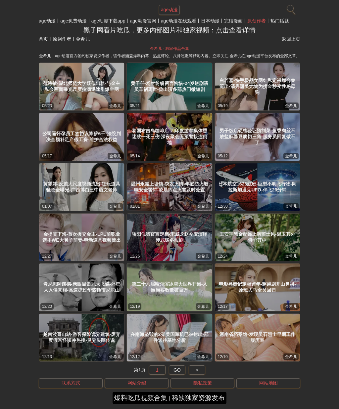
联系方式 (71, 383)
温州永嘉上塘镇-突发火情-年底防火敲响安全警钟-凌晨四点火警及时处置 (169, 186)
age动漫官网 (143, 20)
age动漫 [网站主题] (169, 9)
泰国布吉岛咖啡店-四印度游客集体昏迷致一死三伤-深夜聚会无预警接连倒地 (170, 136)
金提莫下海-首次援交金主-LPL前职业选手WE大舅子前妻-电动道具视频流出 (81, 237)
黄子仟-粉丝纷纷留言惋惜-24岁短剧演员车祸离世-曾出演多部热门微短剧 (170, 86)
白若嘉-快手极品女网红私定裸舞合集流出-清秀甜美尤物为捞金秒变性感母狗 (257, 86)
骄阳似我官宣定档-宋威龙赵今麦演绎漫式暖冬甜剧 (170, 237)
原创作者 (256, 20)
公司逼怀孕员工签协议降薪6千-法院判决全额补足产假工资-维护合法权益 (81, 136)
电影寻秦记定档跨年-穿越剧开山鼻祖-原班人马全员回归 (257, 287)
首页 (43, 39)
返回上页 (291, 39)
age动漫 (47, 20)
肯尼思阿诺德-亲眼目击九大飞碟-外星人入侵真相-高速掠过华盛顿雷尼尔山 (81, 287)
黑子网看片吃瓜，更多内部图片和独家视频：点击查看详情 (169, 30)
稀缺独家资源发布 (198, 397)
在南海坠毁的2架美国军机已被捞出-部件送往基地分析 (169, 337)
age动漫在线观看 (178, 20)
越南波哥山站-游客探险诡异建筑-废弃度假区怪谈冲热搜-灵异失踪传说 (81, 337)
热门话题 (279, 20)
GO (177, 370)
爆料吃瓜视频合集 (140, 397)
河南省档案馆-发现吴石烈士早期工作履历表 (257, 337)
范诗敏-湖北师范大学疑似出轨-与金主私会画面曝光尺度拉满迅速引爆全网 (81, 86)
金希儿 (115, 105)
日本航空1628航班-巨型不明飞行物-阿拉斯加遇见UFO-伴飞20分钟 (257, 186)
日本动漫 (210, 20)
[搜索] (290, 8)
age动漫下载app (108, 20)
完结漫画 (233, 20)
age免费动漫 (73, 20)
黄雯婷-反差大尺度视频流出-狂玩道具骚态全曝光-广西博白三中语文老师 (81, 186)
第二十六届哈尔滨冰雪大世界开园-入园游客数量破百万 (170, 287)
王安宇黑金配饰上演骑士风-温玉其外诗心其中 (257, 237)
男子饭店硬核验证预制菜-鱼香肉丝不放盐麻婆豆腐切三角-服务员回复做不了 (257, 136)
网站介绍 (136, 383)
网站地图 (268, 383)
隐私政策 (202, 383)
